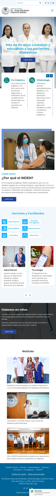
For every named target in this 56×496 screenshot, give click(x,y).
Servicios (45, 467)
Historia (23, 467)
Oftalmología (43, 80)
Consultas (10, 235)
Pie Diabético (18, 80)
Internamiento (31, 228)
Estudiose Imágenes (30, 221)
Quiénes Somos (12, 467)
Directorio (30, 235)
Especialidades (34, 467)
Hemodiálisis (10, 228)
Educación (17, 470)
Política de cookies (19, 474)
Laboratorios (10, 221)
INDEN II (39, 470)
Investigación (29, 470)
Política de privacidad (36, 474)
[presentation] (47, 75)
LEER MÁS (28, 60)
